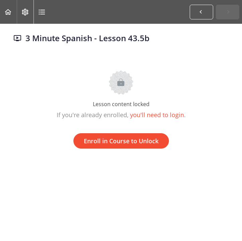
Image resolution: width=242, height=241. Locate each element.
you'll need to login (157, 115)
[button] (8, 12)
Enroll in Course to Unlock (121, 141)
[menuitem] (25, 12)
